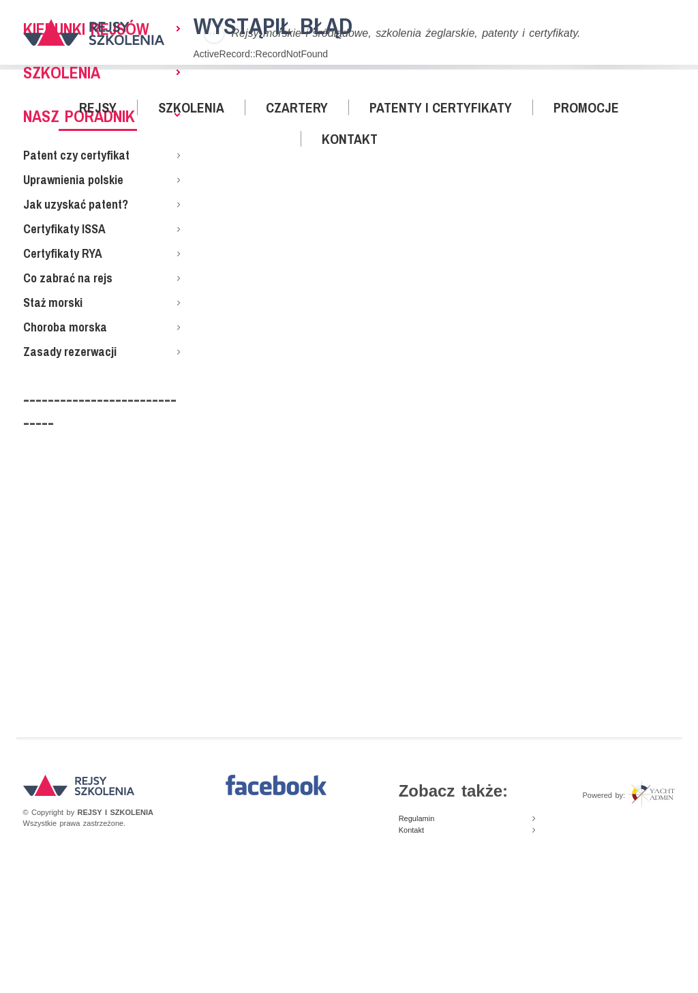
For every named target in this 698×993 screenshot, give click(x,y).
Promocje (586, 107)
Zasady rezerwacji (70, 351)
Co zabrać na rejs (67, 277)
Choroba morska (65, 327)
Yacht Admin (651, 795)
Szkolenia (191, 107)
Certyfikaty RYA (62, 253)
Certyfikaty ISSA (64, 228)
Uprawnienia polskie (73, 179)
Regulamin (417, 818)
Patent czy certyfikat (76, 155)
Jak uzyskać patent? (75, 204)
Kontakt (350, 139)
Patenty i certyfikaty (440, 107)
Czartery (297, 107)
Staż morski (52, 302)
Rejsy (98, 107)
